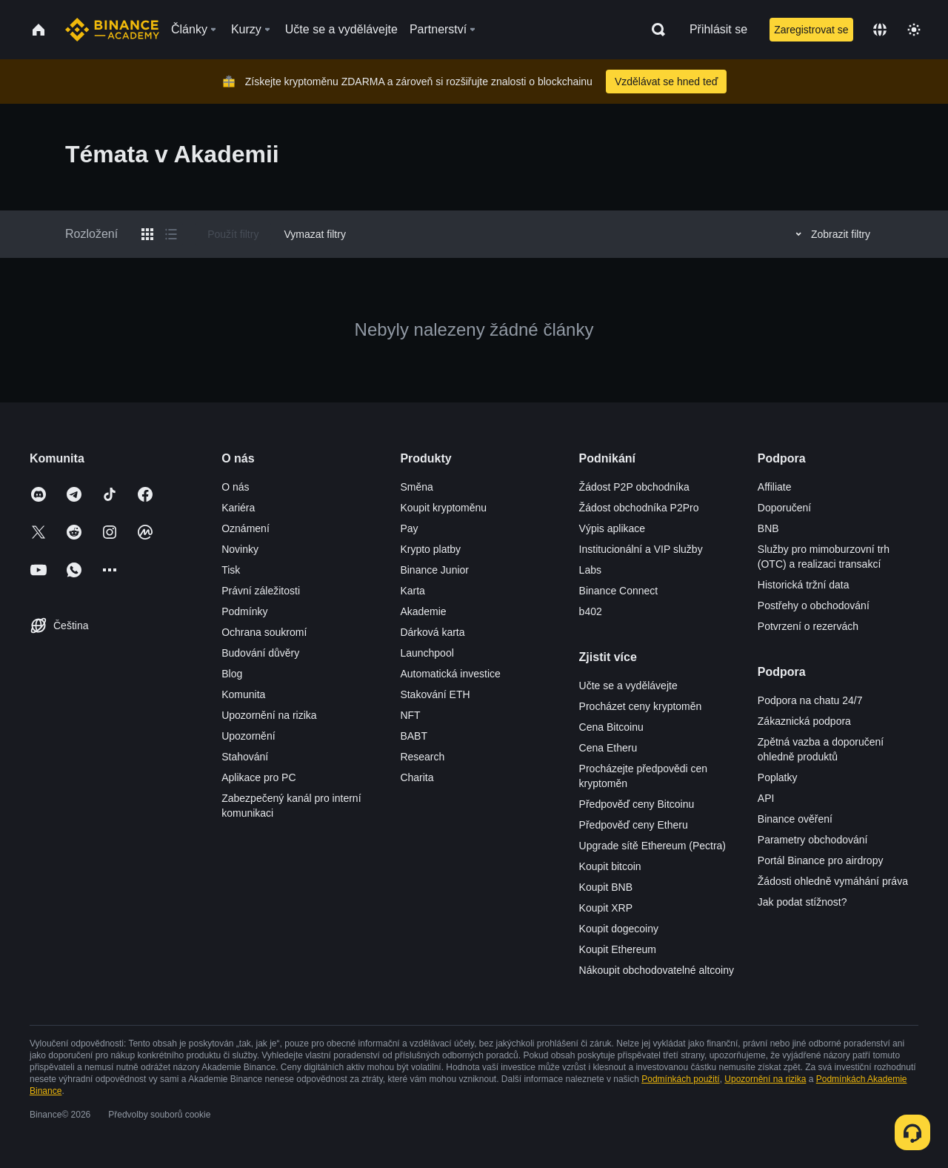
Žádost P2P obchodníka (634, 487)
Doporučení (784, 508)
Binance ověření (795, 819)
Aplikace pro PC (258, 777)
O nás (235, 487)
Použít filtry (232, 234)
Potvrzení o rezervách (808, 626)
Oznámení (245, 528)
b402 (590, 611)
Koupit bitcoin (610, 866)
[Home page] (112, 30)
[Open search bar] (654, 29)
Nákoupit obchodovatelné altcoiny (656, 970)
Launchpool (426, 653)
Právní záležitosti (260, 591)
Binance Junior (434, 570)
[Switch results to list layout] (171, 234)
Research (422, 757)
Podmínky (244, 611)
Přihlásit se (718, 29)
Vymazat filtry (315, 234)
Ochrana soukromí (264, 632)
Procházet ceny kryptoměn (640, 706)
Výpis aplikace (612, 528)
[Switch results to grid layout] (147, 234)
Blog (231, 674)
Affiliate (775, 487)
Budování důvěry (260, 653)
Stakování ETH (435, 694)
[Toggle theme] (914, 29)
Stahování (244, 757)
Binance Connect (618, 591)
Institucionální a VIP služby (641, 549)
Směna (416, 487)
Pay (409, 528)
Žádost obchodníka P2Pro (639, 508)
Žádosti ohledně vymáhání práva (833, 881)
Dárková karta (432, 632)
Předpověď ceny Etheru (633, 825)
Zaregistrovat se (811, 30)
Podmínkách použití (680, 1079)
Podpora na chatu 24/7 (810, 700)
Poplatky (778, 777)
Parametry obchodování (813, 840)
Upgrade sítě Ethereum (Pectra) (652, 846)
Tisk (230, 570)
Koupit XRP (605, 908)
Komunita (243, 694)
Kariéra (238, 508)
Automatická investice (450, 674)
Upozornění (248, 736)
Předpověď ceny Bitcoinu (637, 804)
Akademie (423, 611)
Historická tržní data (803, 585)
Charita (416, 777)
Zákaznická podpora (804, 721)
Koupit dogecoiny (618, 929)
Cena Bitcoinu (611, 727)
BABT (413, 736)
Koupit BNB (605, 887)
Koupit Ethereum (617, 949)
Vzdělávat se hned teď (666, 81)
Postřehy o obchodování (813, 605)
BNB (768, 528)
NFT (410, 715)
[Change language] (880, 29)
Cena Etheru (608, 748)
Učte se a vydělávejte (628, 685)
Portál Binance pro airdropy (821, 860)
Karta (412, 591)
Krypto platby (430, 549)
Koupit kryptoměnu (443, 508)
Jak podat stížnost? (802, 902)
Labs (590, 570)
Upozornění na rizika (268, 715)
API (766, 798)
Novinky (239, 549)
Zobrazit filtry (830, 234)
